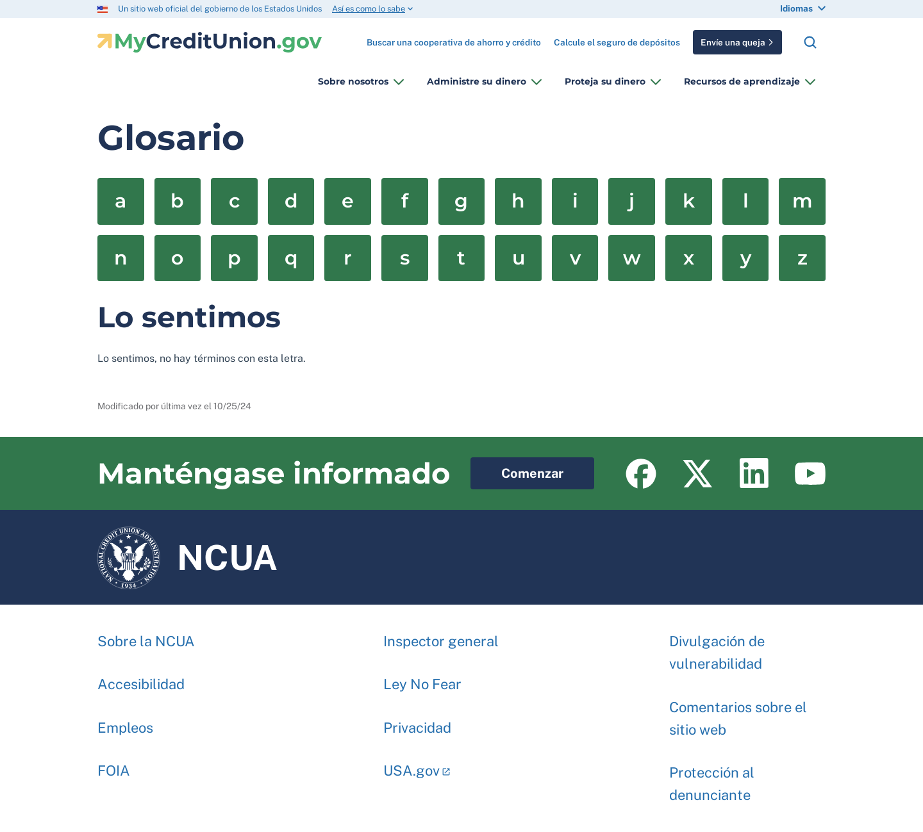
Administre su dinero (476, 81)
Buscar (810, 42)
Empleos (125, 721)
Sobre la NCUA (146, 634)
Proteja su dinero (605, 81)
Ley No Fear (422, 677)
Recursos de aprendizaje (742, 81)
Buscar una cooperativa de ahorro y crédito (454, 37)
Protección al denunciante (711, 777)
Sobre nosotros (353, 81)
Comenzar (516, 469)
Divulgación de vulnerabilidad (717, 646)
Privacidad (417, 721)
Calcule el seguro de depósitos (617, 42)
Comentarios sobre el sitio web (738, 712)
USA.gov (411, 764)
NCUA (187, 557)
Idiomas (796, 8)
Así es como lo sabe (368, 8)
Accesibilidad (141, 677)
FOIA (113, 764)
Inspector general (441, 634)
